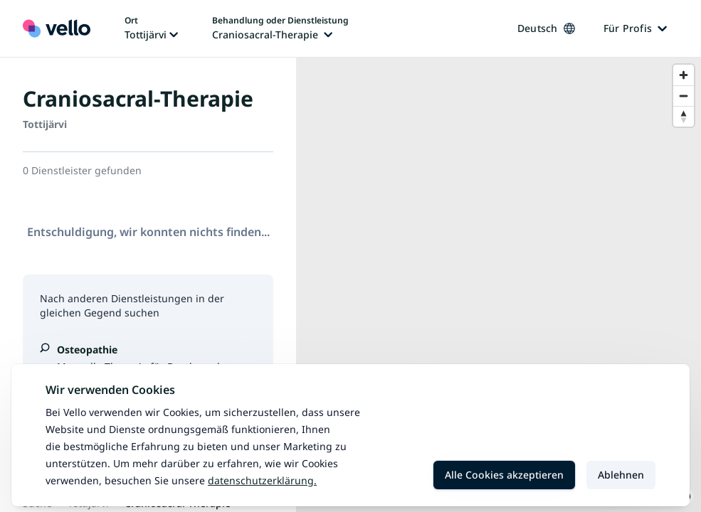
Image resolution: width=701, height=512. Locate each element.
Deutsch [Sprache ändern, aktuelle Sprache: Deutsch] (546, 28)
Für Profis (636, 28)
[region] (498, 285)
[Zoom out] (683, 95)
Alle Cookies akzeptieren (504, 474)
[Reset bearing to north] (683, 116)
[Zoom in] (683, 75)
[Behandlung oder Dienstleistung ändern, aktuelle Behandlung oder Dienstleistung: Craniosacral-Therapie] (280, 28)
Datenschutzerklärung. (262, 480)
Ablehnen (621, 474)
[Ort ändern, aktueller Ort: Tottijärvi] (151, 28)
